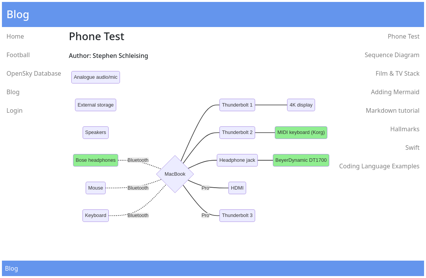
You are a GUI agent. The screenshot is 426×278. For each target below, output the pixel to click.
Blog (13, 92)
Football (18, 55)
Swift (412, 147)
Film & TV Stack (397, 73)
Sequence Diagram (392, 55)
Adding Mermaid (395, 92)
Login (15, 110)
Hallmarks (404, 129)
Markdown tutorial (392, 110)
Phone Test (404, 36)
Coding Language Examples (379, 166)
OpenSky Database (34, 73)
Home (15, 36)
